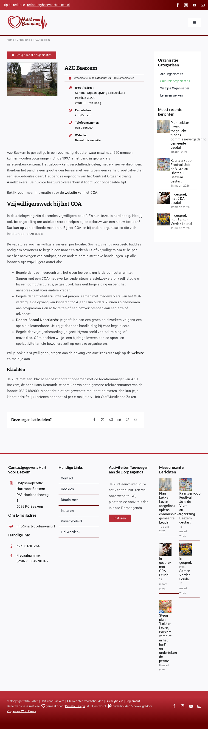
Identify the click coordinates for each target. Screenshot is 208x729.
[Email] (135, 419)
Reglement (133, 701)
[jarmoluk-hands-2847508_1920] (165, 602)
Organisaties (24, 39)
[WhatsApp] (127, 419)
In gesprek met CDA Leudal (179, 198)
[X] (102, 419)
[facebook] (178, 5)
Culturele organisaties (121, 78)
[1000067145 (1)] (163, 214)
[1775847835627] (163, 122)
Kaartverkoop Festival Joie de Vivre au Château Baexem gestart (181, 171)
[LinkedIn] (119, 419)
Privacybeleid (114, 701)
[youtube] (194, 5)
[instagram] (186, 5)
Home (10, 39)
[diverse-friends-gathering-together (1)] (163, 193)
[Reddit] (111, 419)
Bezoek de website (88, 140)
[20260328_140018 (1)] (163, 159)
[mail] (203, 5)
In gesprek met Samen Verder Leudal (181, 220)
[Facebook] (94, 419)
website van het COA (81, 193)
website (138, 353)
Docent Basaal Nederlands (37, 320)
